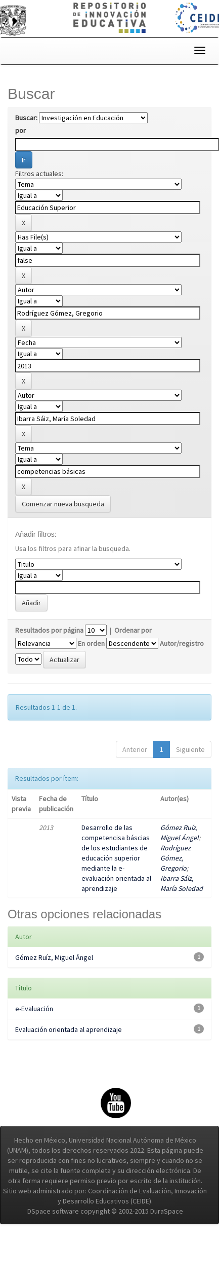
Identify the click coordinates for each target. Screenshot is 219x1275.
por (20, 130)
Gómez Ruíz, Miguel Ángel (54, 957)
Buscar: (26, 117)
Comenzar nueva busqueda (63, 503)
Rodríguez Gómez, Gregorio (175, 858)
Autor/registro (182, 643)
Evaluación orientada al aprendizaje (68, 1029)
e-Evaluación (34, 1008)
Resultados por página (49, 630)
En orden (91, 643)
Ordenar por (133, 630)
